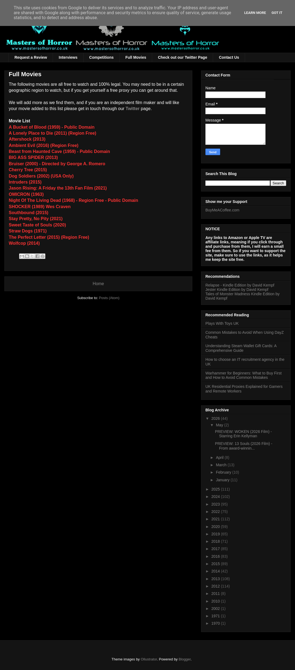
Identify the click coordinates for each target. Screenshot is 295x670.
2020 (216, 526)
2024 (216, 496)
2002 (216, 608)
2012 (216, 586)
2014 (216, 571)
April (220, 457)
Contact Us (229, 57)
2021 (216, 519)
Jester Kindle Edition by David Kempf (236, 289)
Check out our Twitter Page (182, 57)
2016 (216, 556)
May (220, 425)
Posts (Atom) (109, 298)
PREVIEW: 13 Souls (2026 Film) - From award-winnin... (243, 445)
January (223, 480)
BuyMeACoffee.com (222, 210)
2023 (216, 504)
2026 (216, 418)
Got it (277, 13)
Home (98, 283)
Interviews (68, 57)
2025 (216, 489)
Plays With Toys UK (222, 323)
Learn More (255, 13)
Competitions (101, 57)
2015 (216, 564)
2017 (216, 549)
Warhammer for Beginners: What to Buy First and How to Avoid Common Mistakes (243, 375)
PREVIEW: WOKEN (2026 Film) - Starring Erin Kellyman (243, 433)
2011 (216, 593)
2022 (216, 511)
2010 (216, 601)
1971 (216, 616)
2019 (216, 534)
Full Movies (135, 57)
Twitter (133, 108)
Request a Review (30, 57)
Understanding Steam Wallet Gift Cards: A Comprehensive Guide (240, 348)
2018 (216, 541)
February (224, 472)
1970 (216, 623)
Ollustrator (149, 659)
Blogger (185, 659)
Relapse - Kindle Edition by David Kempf (239, 285)
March (222, 465)
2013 (216, 579)
